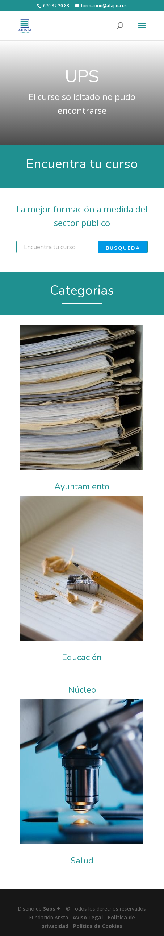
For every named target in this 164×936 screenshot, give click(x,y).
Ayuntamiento (81, 486)
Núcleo (82, 690)
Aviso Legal (88, 917)
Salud (81, 860)
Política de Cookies (98, 926)
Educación (82, 657)
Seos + (51, 908)
